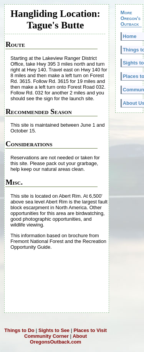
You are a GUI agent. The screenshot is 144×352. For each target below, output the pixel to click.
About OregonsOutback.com (58, 339)
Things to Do (19, 330)
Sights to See (54, 330)
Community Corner (46, 336)
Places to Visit (90, 330)
